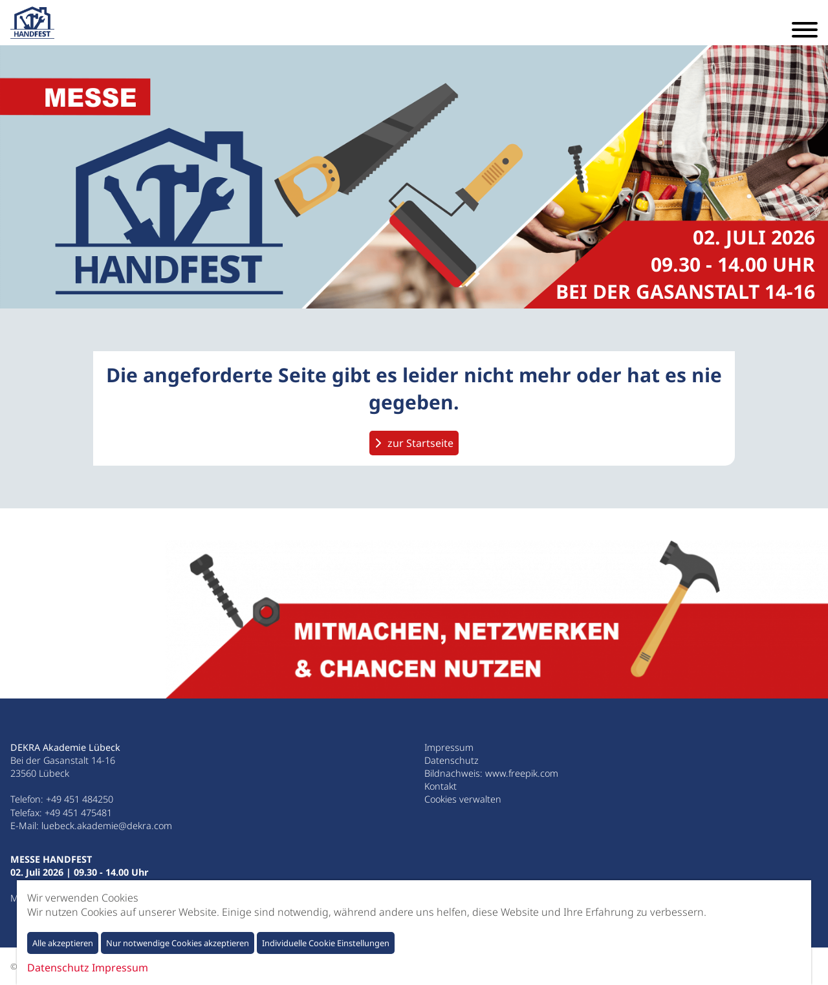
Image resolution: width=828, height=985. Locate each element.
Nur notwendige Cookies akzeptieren (177, 943)
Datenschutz (451, 760)
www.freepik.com (521, 773)
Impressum (449, 747)
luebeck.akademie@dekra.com (106, 825)
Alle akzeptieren (62, 943)
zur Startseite (420, 443)
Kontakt (440, 786)
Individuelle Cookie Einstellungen (325, 943)
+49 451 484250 (79, 799)
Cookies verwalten (462, 799)
